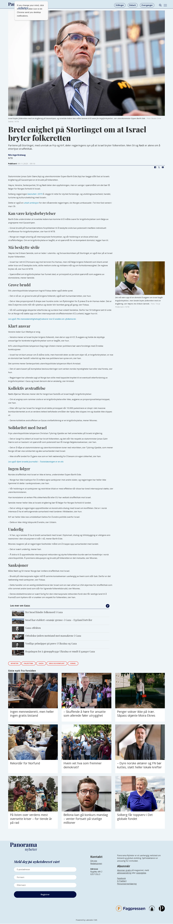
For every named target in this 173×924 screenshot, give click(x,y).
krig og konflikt (61, 664)
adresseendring (124, 873)
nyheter (15, 664)
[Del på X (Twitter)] (159, 167)
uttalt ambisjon (31, 202)
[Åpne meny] (165, 5)
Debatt (132, 5)
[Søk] (160, 5)
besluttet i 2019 (35, 194)
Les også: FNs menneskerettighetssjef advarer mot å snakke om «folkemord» (42, 319)
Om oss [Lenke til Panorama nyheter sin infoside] (93, 861)
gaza (44, 664)
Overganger (147, 5)
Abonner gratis (124, 870)
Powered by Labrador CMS (86, 920)
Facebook (121, 878)
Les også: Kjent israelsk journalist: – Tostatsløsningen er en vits (35, 461)
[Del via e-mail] (163, 167)
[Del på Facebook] (155, 167)
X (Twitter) (122, 881)
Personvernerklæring (127, 884)
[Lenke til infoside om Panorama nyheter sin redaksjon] (96, 866)
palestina (31, 664)
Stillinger (120, 5)
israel (79, 664)
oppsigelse (141, 873)
